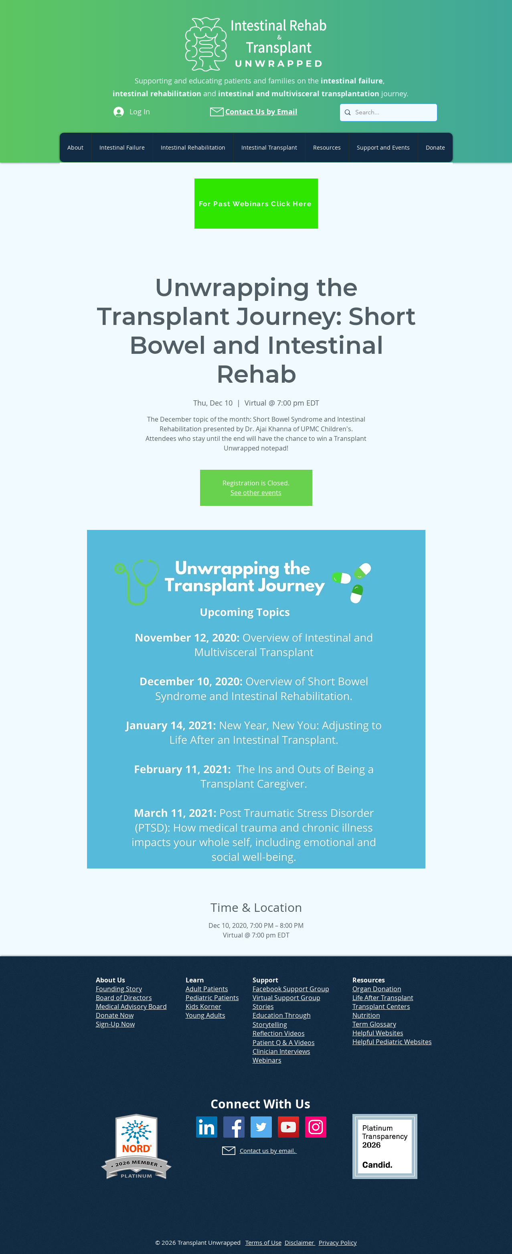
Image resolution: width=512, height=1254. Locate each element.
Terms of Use (263, 1242)
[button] (75, 147)
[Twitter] (261, 1127)
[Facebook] (234, 1127)
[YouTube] (288, 1127)
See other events (256, 492)
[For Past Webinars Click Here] (256, 204)
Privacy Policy (338, 1242)
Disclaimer (300, 1242)
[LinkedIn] (206, 1127)
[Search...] (387, 112)
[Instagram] (315, 1127)
